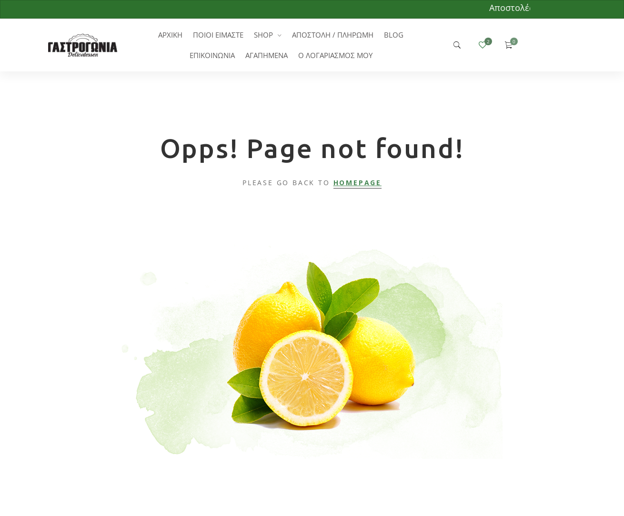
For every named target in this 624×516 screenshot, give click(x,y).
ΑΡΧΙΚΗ (170, 35)
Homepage (357, 182)
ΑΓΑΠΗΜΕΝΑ (266, 55)
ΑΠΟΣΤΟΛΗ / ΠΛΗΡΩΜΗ (332, 35)
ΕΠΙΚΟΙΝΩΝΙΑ (212, 55)
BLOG (393, 35)
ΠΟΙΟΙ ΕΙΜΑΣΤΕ (218, 35)
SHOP (263, 35)
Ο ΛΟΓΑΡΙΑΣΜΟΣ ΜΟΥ (335, 55)
